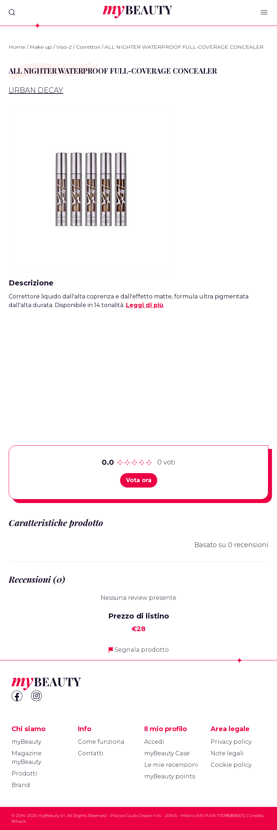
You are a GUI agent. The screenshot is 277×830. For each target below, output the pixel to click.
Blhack (19, 821)
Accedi (154, 741)
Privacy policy (231, 741)
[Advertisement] (138, 365)
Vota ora (138, 480)
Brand (21, 785)
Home (17, 47)
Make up (41, 47)
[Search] (12, 12)
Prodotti (24, 773)
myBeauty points (169, 776)
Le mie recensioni (171, 764)
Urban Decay (36, 90)
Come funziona (101, 741)
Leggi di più (144, 305)
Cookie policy (231, 764)
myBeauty (26, 741)
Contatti (91, 753)
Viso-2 (64, 47)
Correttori (88, 47)
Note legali (227, 753)
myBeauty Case (167, 753)
